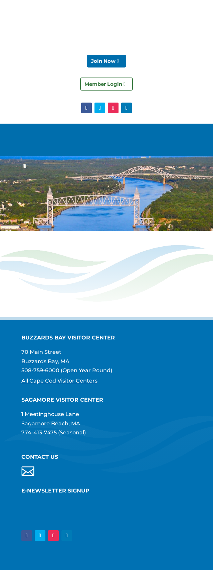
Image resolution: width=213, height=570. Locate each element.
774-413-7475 (39, 432)
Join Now (103, 61)
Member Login (103, 84)
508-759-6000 (40, 370)
